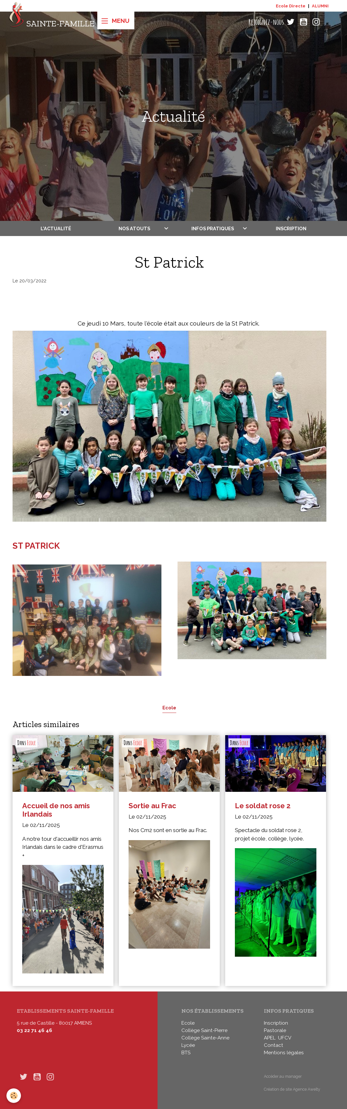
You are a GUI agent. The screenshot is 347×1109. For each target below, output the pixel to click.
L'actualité (56, 228)
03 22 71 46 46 (34, 1030)
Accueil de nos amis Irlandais (56, 810)
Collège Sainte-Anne (205, 1038)
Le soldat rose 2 (263, 805)
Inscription (291, 228)
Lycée (188, 1045)
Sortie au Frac (152, 805)
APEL (269, 1038)
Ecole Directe (290, 6)
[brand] (52, 22)
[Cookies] (13, 1095)
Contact (273, 1045)
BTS (185, 1053)
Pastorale (275, 1030)
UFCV (284, 1038)
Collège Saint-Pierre (204, 1030)
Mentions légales (284, 1053)
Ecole (169, 707)
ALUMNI (320, 6)
